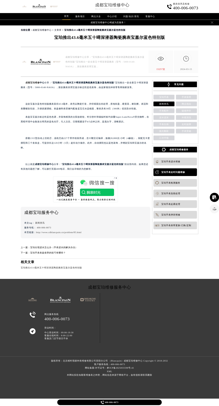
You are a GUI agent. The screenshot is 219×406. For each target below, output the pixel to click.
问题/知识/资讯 (131, 16)
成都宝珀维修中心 (112, 5)
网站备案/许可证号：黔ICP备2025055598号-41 (109, 368)
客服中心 (150, 16)
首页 (66, 16)
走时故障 (186, 124)
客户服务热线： (109, 364)
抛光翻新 (164, 131)
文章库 (57, 30)
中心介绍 (112, 16)
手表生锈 (164, 124)
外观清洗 (186, 117)
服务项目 (80, 16)
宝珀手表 (164, 97)
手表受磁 (186, 131)
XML (109, 371)
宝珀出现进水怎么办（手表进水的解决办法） (54, 247)
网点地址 (186, 104)
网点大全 (96, 16)
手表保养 (186, 97)
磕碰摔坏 (186, 111)
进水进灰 (164, 117)
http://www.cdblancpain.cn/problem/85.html (59, 232)
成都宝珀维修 (32, 82)
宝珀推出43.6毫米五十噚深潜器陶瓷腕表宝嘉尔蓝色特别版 (51, 267)
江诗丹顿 (164, 138)
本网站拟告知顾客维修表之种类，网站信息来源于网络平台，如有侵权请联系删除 (109, 375)
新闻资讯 (40, 223)
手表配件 (164, 111)
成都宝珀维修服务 (178, 149)
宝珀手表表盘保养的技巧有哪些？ (48, 253)
